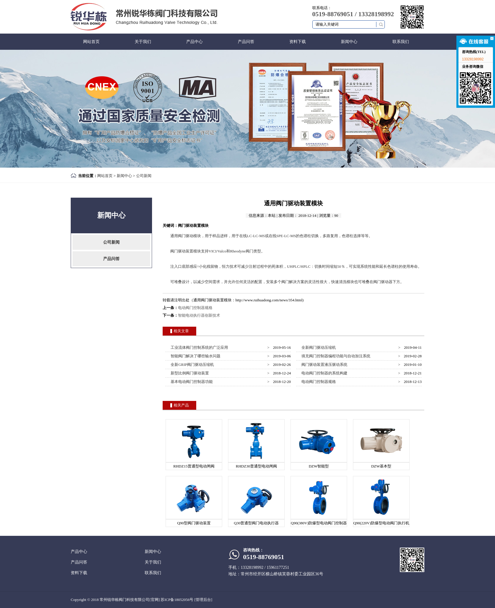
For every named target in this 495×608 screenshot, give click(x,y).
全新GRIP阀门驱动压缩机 (191, 364)
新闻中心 (349, 41)
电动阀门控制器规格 (195, 307)
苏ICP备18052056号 (177, 599)
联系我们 (400, 41)
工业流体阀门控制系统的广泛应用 (198, 347)
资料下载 (297, 41)
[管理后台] (203, 599)
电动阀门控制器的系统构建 (324, 373)
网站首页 (91, 41)
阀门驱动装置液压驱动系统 (324, 364)
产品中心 (194, 41)
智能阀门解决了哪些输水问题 (195, 356)
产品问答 (246, 41)
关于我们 (143, 41)
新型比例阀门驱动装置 (189, 373)
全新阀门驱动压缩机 (318, 347)
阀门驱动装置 (181, 251)
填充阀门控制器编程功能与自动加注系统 (335, 356)
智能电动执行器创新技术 (199, 315)
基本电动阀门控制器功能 (191, 381)
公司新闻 (143, 176)
